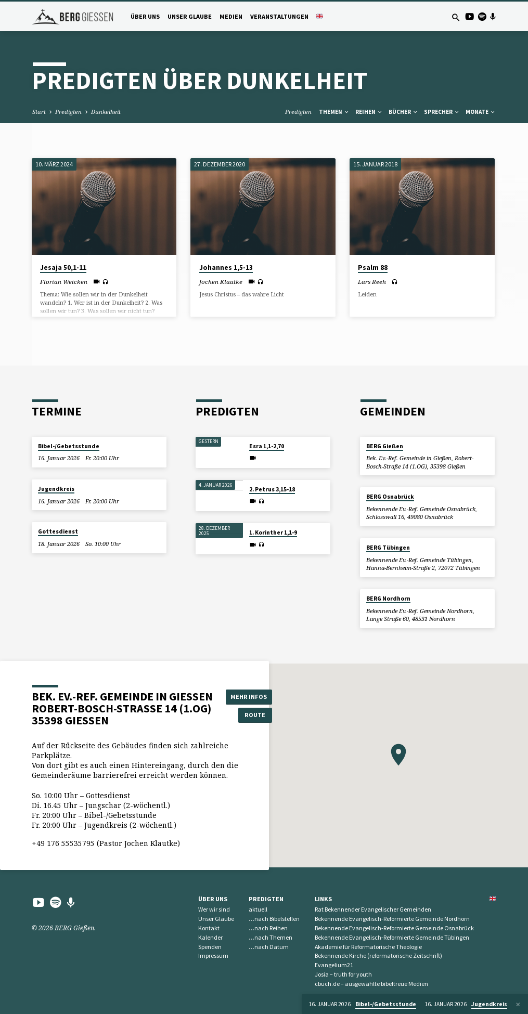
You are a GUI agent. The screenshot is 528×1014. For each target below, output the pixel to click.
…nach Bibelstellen (274, 918)
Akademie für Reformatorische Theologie (368, 947)
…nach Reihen (268, 928)
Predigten (68, 111)
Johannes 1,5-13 (226, 267)
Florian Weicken (63, 281)
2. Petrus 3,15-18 (272, 489)
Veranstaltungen (279, 16)
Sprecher (442, 111)
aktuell (258, 909)
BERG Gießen (384, 446)
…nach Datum (269, 947)
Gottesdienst (58, 531)
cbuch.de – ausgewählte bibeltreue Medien (371, 983)
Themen (334, 111)
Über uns (145, 16)
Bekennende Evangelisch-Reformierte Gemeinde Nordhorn (392, 918)
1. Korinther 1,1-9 (273, 532)
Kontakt (209, 928)
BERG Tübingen (388, 547)
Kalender (210, 937)
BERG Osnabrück (390, 496)
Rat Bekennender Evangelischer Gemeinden (373, 909)
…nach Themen (270, 937)
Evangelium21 (334, 965)
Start (39, 111)
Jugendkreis (56, 488)
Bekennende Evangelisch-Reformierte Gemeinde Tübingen (392, 937)
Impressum (213, 955)
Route (250, 715)
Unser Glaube (190, 16)
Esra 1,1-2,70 (266, 446)
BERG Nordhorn (388, 598)
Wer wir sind (214, 909)
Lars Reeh (372, 281)
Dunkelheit (106, 111)
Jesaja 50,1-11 (63, 267)
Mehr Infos (250, 696)
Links (323, 899)
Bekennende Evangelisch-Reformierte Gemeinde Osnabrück (394, 928)
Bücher (403, 111)
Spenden (210, 947)
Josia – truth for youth (343, 974)
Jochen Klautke (220, 281)
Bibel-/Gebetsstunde (68, 446)
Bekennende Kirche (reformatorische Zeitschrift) (378, 955)
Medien (231, 16)
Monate (481, 111)
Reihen (369, 111)
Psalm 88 (373, 267)
